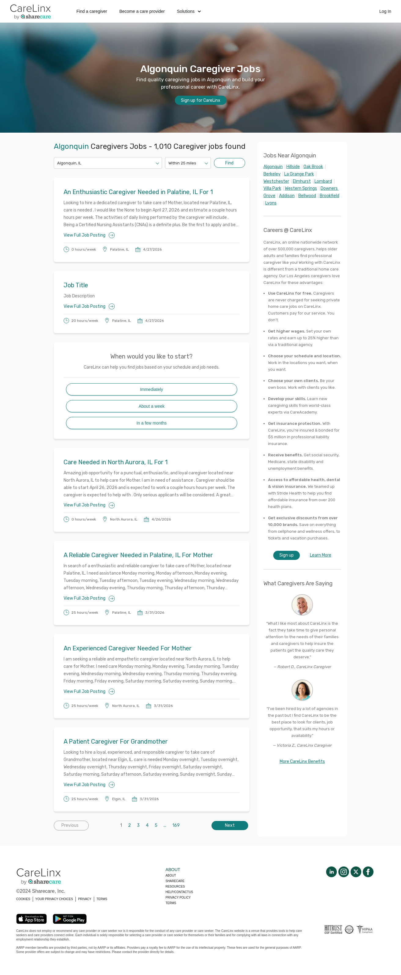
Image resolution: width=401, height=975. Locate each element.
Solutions (189, 11)
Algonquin (273, 166)
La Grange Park (299, 174)
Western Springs (301, 188)
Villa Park (272, 188)
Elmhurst (302, 181)
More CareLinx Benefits (302, 761)
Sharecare (174, 881)
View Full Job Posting (89, 235)
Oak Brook (313, 166)
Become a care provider (142, 11)
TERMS (102, 899)
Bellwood (307, 195)
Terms (170, 903)
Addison (287, 195)
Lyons (271, 203)
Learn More (320, 555)
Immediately (151, 389)
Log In (385, 11)
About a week (151, 406)
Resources (175, 886)
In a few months (151, 423)
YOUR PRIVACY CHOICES (54, 899)
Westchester (276, 181)
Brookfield (329, 195)
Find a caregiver (91, 11)
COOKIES (23, 899)
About (170, 875)
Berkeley (272, 174)
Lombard (323, 181)
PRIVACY (84, 899)
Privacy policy (177, 897)
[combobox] (57, 163)
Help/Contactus (179, 892)
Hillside (293, 166)
